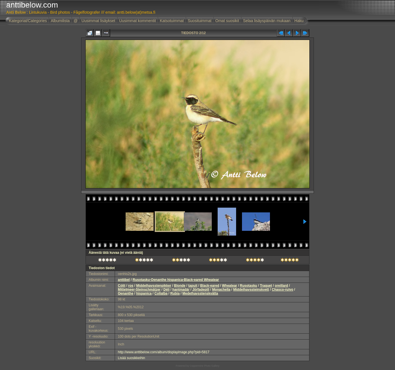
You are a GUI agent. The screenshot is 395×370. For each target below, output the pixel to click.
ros (130, 286)
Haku (299, 20)
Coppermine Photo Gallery (204, 365)
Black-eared (209, 286)
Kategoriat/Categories (28, 20)
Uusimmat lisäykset (98, 20)
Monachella (221, 289)
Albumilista (60, 20)
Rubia (175, 293)
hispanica (144, 293)
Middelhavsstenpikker (153, 286)
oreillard (281, 286)
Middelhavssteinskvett (251, 289)
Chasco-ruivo (282, 289)
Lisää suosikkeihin (131, 358)
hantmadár (180, 289)
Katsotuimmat (172, 20)
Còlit (121, 286)
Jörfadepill (200, 289)
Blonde (179, 286)
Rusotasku (248, 286)
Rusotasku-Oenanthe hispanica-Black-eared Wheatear (176, 280)
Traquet (266, 286)
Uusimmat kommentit (137, 20)
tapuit (193, 286)
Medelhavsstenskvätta (200, 293)
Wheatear (229, 286)
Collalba (161, 293)
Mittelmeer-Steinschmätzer (139, 289)
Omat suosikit (227, 20)
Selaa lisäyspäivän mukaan (267, 20)
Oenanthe (125, 293)
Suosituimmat (199, 20)
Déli (166, 289)
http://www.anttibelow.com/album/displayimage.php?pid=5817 (163, 352)
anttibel (124, 280)
